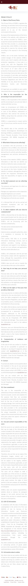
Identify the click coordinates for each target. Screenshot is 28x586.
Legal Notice (6, 582)
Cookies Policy (21, 582)
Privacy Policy (13, 582)
